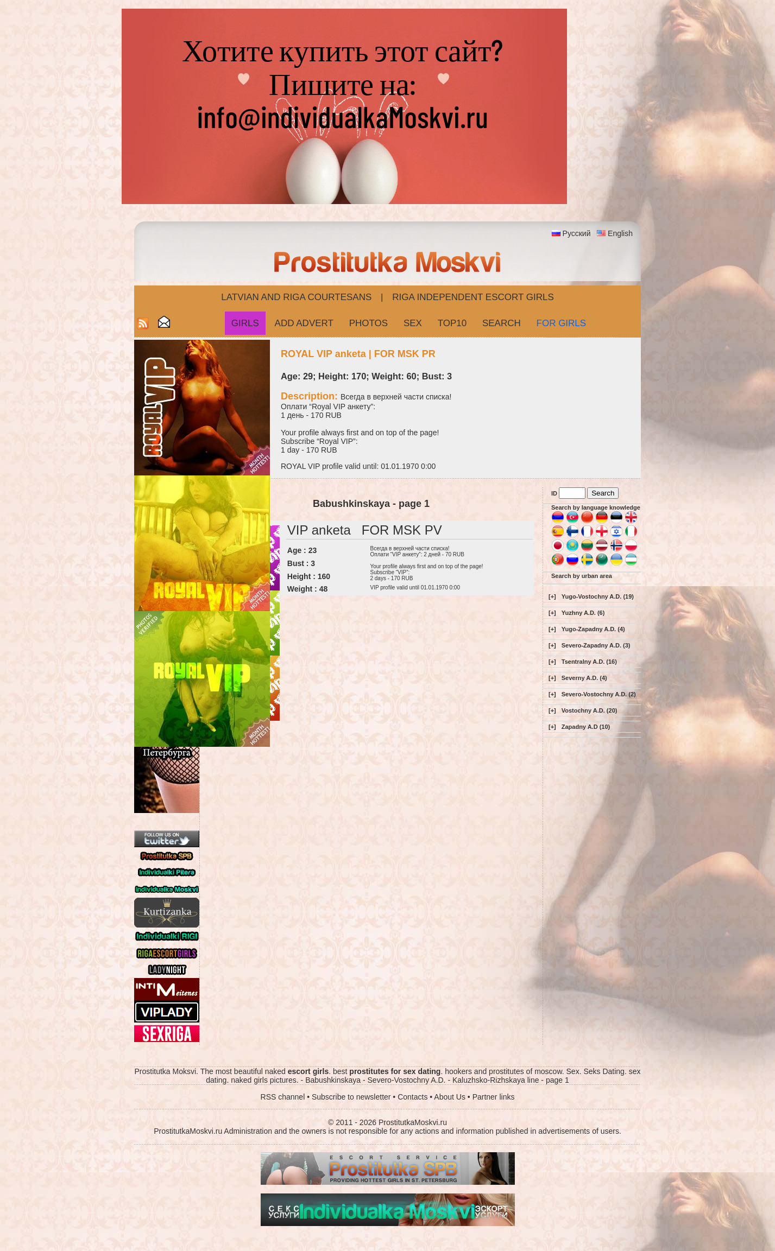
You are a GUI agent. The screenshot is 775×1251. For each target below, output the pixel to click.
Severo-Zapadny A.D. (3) (596, 645)
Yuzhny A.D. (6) (583, 612)
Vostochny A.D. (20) (590, 710)
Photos (368, 323)
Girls (245, 323)
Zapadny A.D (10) (586, 726)
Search (501, 323)
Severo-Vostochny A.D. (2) (599, 694)
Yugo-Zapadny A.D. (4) (593, 629)
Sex (413, 323)
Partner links (493, 1097)
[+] (552, 596)
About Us (449, 1097)
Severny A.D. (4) (584, 678)
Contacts (412, 1097)
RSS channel (283, 1097)
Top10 (452, 323)
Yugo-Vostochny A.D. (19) (598, 596)
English (620, 233)
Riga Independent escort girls (473, 297)
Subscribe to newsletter (351, 1097)
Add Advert (304, 323)
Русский (577, 233)
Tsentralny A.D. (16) (589, 661)
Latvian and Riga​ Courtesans (296, 297)
